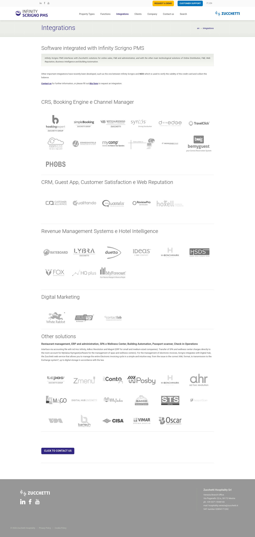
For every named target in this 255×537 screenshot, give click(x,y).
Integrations (122, 14)
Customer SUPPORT (190, 3)
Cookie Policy (60, 528)
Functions (106, 14)
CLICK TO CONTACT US (58, 450)
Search (183, 14)
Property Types (87, 14)
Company (152, 14)
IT (207, 3)
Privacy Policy (45, 528)
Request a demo (163, 3)
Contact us (168, 14)
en (198, 28)
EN (211, 3)
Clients (138, 14)
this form (93, 83)
